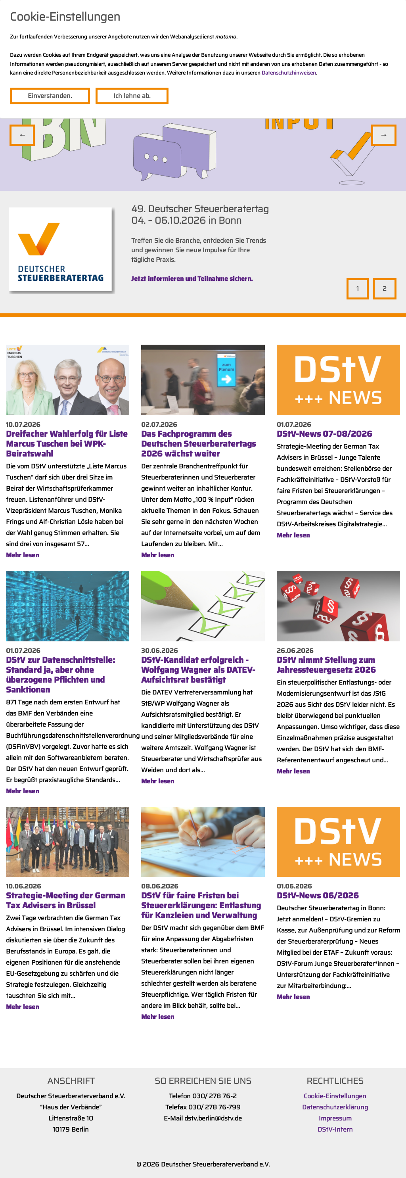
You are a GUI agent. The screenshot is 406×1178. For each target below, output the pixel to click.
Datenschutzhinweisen (289, 73)
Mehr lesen (22, 555)
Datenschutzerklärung (335, 1107)
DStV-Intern (335, 1129)
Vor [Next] (383, 135)
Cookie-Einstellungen (335, 1096)
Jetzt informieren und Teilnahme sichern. (192, 279)
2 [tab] (385, 289)
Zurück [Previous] (22, 135)
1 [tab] (357, 289)
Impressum (335, 1118)
